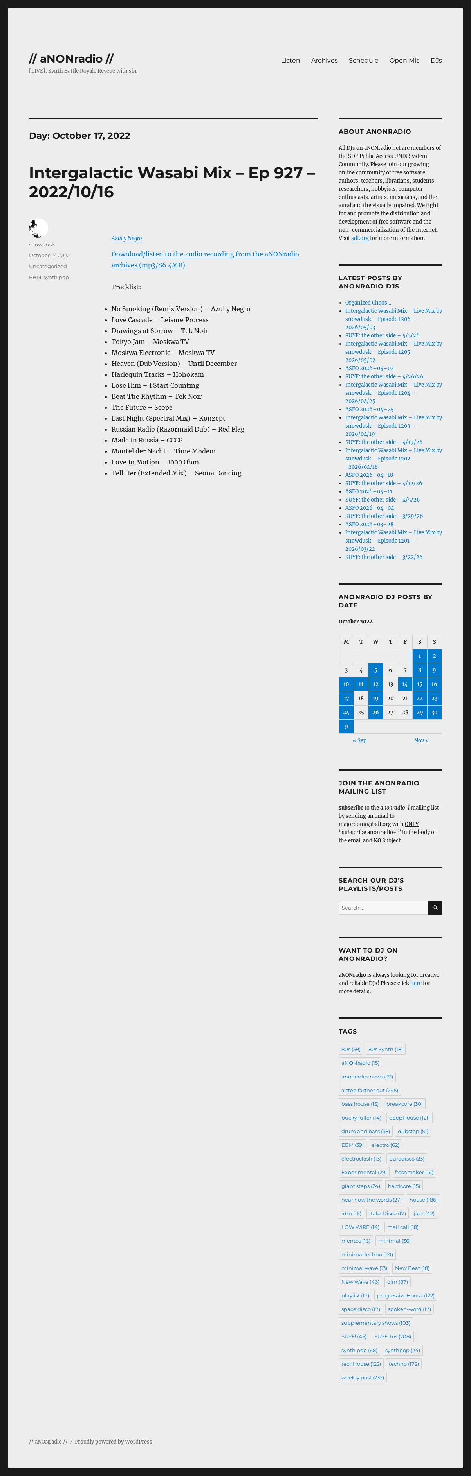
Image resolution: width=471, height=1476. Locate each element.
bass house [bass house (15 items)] (360, 1104)
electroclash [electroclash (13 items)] (361, 1158)
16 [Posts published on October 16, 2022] (434, 684)
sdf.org (360, 238)
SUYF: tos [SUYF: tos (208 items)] (392, 1336)
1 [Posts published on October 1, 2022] (420, 656)
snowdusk (42, 244)
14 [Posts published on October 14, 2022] (405, 684)
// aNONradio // (71, 58)
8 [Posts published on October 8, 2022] (419, 670)
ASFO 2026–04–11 (368, 491)
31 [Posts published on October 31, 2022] (346, 726)
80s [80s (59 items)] (351, 1049)
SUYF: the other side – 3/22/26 (384, 557)
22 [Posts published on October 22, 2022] (420, 698)
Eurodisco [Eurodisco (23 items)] (406, 1158)
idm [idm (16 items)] (351, 1213)
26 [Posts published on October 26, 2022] (375, 712)
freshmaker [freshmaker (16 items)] (414, 1172)
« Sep (359, 740)
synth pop (56, 277)
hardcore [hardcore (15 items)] (404, 1186)
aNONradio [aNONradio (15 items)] (360, 1063)
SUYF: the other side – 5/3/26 (382, 335)
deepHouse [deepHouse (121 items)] (409, 1117)
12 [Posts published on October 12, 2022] (376, 684)
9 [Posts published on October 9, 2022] (434, 670)
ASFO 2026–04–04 (369, 508)
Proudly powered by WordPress (113, 1441)
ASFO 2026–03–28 (369, 524)
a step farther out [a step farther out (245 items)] (369, 1090)
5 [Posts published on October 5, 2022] (375, 670)
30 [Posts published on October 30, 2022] (434, 712)
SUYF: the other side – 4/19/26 (384, 442)
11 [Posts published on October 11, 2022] (361, 684)
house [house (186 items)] (424, 1200)
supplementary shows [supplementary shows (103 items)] (375, 1323)
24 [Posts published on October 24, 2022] (346, 712)
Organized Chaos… (368, 302)
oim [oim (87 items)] (397, 1282)
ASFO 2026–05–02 (369, 368)
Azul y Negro (127, 238)
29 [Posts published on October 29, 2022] (420, 712)
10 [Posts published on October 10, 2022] (346, 684)
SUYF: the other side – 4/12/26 (383, 483)
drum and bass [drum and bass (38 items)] (365, 1131)
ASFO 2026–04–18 (369, 475)
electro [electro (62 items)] (385, 1145)
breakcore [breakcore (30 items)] (404, 1104)
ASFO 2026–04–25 (369, 409)
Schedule (364, 60)
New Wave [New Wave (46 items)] (360, 1282)
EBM (35, 277)
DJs (436, 60)
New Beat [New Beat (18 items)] (412, 1268)
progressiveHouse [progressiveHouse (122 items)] (406, 1295)
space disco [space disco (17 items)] (360, 1309)
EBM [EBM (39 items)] (352, 1145)
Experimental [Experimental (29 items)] (364, 1172)
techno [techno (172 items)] (404, 1364)
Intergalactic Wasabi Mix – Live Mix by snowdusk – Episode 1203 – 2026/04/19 (393, 425)
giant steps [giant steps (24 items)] (360, 1186)
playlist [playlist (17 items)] (355, 1295)
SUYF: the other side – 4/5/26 (382, 499)
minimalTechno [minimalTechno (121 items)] (367, 1254)
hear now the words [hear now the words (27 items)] (371, 1200)
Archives (324, 60)
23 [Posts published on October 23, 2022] (434, 698)
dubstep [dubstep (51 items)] (413, 1131)
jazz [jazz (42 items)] (424, 1213)
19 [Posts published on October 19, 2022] (376, 698)
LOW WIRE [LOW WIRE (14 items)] (360, 1227)
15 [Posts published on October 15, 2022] (419, 684)
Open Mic (405, 60)
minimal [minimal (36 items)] (394, 1241)
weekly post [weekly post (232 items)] (362, 1377)
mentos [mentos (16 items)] (355, 1241)
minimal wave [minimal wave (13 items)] (364, 1268)
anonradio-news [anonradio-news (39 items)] (367, 1076)
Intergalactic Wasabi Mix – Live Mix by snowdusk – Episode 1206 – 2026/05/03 (393, 319)
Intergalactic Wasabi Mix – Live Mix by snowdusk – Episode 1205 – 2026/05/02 (393, 352)
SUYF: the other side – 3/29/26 (384, 516)
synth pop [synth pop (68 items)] (359, 1350)
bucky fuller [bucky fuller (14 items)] (361, 1117)
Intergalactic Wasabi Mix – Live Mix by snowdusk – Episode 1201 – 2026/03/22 (393, 540)
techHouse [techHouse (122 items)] (361, 1364)
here (416, 983)
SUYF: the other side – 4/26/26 (384, 376)
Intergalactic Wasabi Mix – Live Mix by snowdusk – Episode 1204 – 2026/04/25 (393, 393)
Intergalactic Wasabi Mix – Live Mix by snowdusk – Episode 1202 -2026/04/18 (393, 458)
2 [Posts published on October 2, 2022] (434, 656)
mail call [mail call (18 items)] (403, 1227)
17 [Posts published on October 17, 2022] (346, 698)
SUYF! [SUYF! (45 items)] (353, 1336)
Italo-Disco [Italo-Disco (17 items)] (387, 1213)
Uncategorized (48, 266)
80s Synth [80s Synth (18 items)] (385, 1049)
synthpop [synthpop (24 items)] (402, 1350)
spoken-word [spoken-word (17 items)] (409, 1309)
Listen (290, 60)
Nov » (421, 740)
